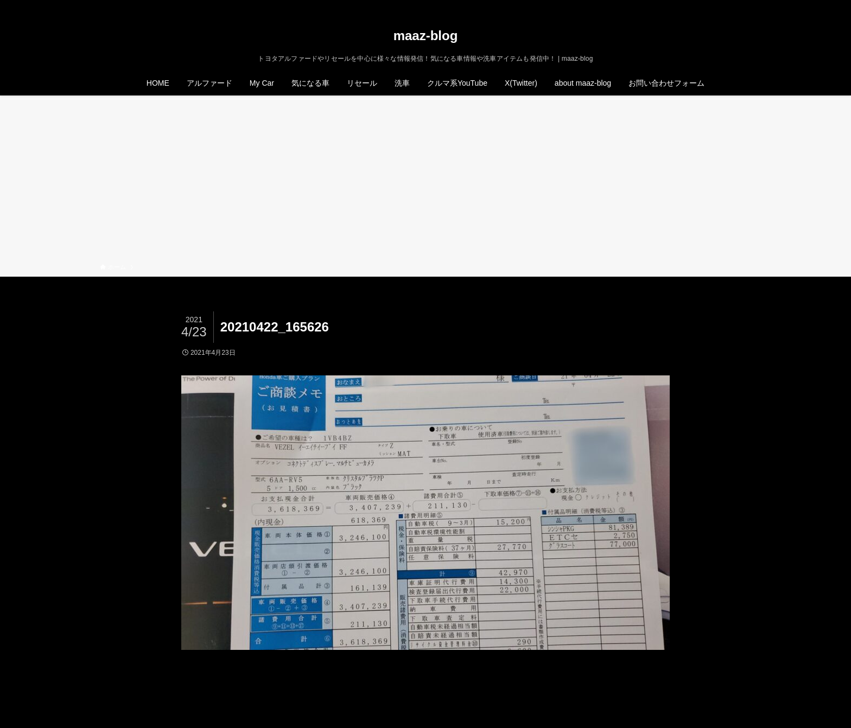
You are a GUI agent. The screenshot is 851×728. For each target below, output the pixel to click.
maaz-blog (425, 35)
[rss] (730, 6)
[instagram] (716, 6)
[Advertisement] (425, 181)
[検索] (744, 6)
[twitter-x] (702, 6)
